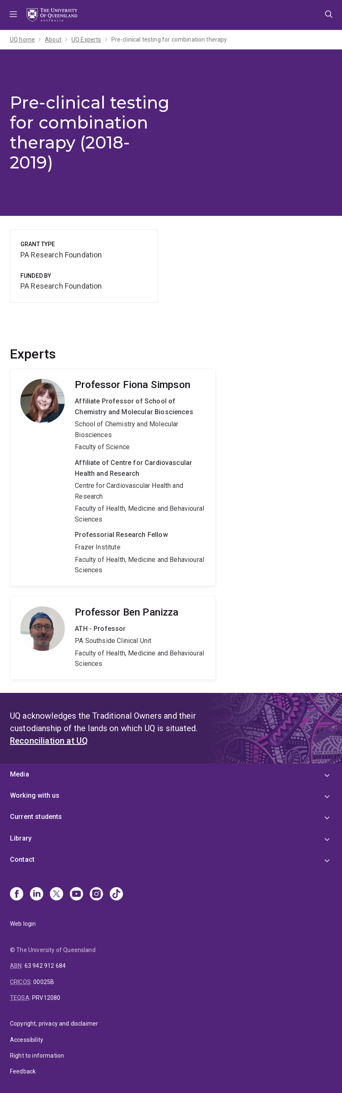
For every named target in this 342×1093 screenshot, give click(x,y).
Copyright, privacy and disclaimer (54, 1023)
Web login (23, 923)
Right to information (37, 1055)
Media (19, 774)
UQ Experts (86, 39)
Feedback (23, 1071)
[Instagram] (96, 894)
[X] (56, 894)
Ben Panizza (112, 637)
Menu (13, 15)
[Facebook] (16, 894)
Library (21, 838)
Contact (22, 859)
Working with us (34, 795)
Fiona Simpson (112, 477)
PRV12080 (46, 997)
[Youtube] (76, 894)
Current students (36, 817)
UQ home (22, 39)
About (53, 39)
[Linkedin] (36, 894)
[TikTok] (116, 894)
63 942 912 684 (45, 965)
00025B (43, 982)
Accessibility (26, 1039)
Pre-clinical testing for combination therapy (169, 39)
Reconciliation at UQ (49, 741)
